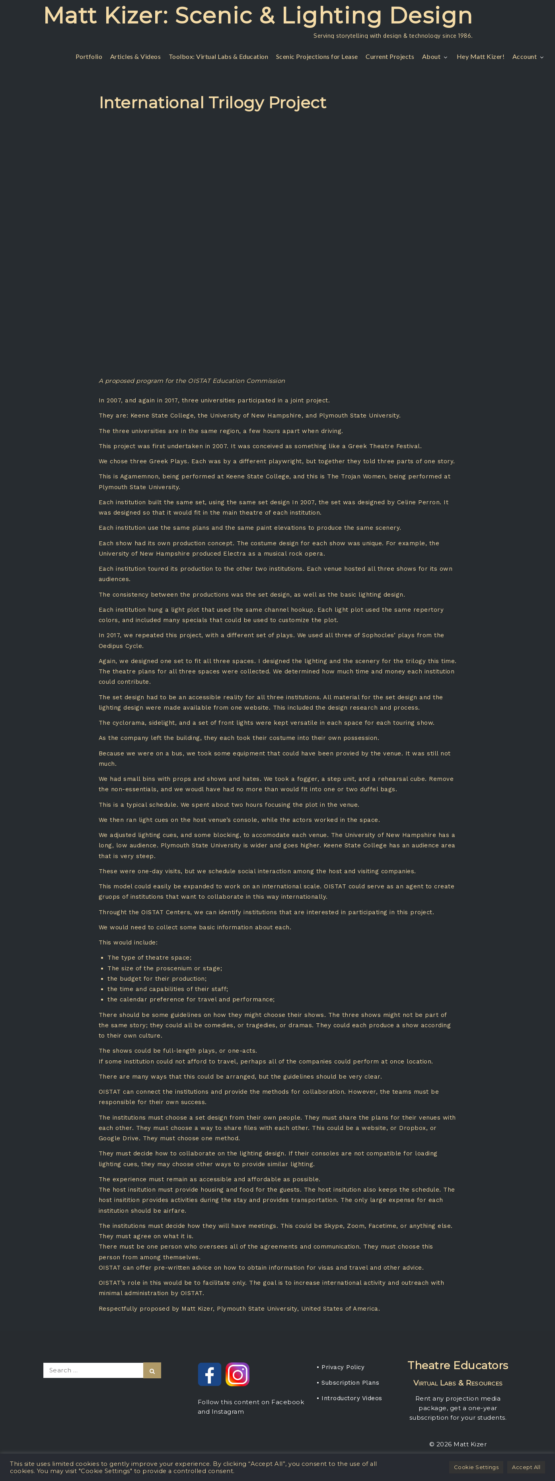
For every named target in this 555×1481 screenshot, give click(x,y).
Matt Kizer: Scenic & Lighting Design (258, 15)
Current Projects (390, 56)
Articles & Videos (135, 56)
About (435, 56)
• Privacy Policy (340, 1367)
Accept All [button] (526, 1467)
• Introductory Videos (349, 1398)
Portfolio (89, 56)
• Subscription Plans (348, 1382)
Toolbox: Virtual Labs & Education (219, 56)
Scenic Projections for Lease (317, 56)
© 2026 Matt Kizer (458, 1444)
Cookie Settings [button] (476, 1467)
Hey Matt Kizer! (481, 56)
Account (528, 56)
